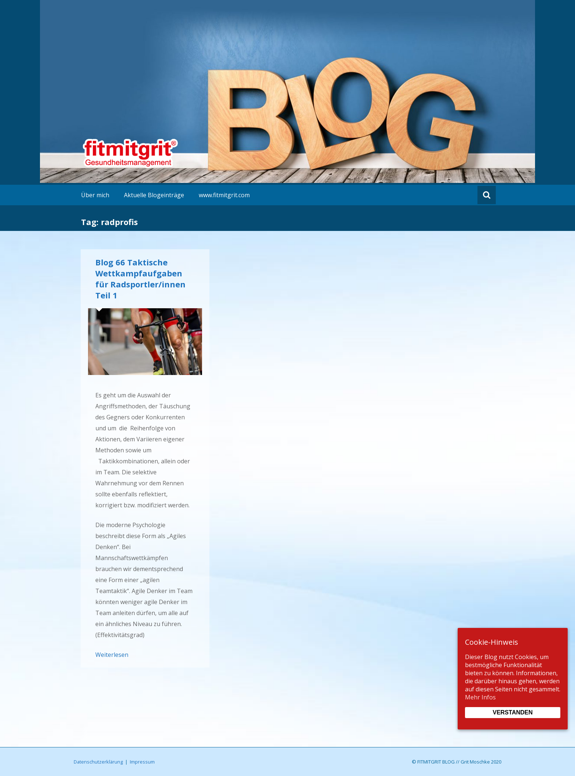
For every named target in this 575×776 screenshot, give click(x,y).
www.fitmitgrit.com (224, 195)
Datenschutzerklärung (98, 761)
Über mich (95, 195)
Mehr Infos (480, 697)
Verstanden (512, 712)
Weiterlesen (111, 655)
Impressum (142, 761)
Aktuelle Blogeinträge (154, 195)
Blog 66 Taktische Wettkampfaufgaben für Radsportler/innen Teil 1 (140, 279)
